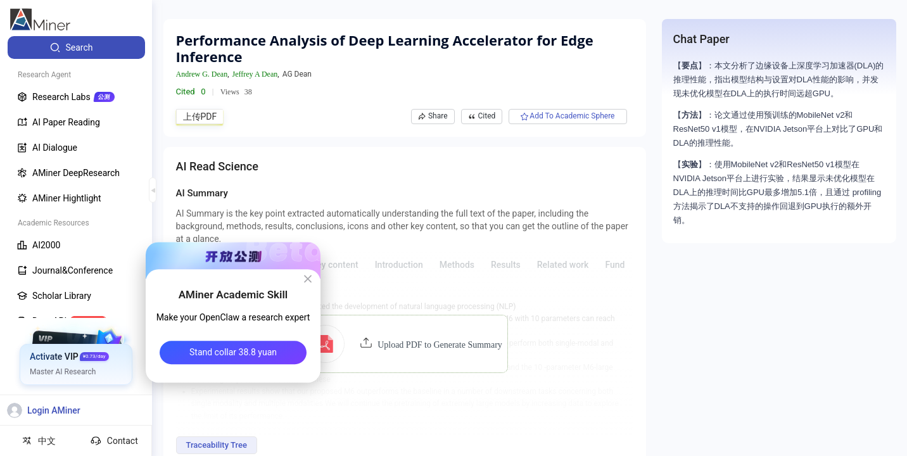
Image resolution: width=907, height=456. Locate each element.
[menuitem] (76, 47)
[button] (404, 344)
